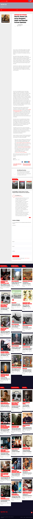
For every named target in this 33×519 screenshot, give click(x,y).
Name (13, 241)
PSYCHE (7, 474)
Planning (4, 474)
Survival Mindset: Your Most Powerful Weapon (5, 501)
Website (13, 251)
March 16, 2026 (3, 334)
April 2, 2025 (25, 329)
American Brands (3, 374)
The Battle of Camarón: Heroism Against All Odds (26, 284)
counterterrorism (17, 111)
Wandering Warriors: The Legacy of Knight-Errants (27, 371)
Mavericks (24, 426)
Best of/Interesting (14, 426)
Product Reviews (3, 306)
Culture (2, 425)
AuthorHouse (18, 152)
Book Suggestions (14, 367)
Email (13, 246)
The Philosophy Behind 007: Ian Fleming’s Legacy (26, 406)
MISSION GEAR (7, 375)
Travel (6, 306)
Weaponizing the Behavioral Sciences (5, 476)
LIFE (5, 425)
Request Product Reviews (29, 517)
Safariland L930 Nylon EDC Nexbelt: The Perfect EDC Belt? (5, 355)
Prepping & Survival (14, 472)
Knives (4, 375)
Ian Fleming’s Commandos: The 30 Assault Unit (27, 328)
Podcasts (6, 426)
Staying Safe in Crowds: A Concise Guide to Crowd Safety (16, 451)
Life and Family (2, 426)
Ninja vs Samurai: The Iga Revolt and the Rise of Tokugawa (27, 429)
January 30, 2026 (3, 432)
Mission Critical (6, 328)
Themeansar (2, 517)
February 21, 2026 (4, 380)
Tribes (31, 325)
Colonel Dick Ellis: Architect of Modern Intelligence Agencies (27, 451)
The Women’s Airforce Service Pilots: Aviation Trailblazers (27, 349)
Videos (8, 426)
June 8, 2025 (14, 476)
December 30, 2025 (15, 431)
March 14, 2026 (14, 328)
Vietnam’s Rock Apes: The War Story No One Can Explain (16, 430)
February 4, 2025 (26, 372)
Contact (24, 517)
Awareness (2, 473)
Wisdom (29, 470)
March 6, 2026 (14, 371)
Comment (14, 225)
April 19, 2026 (14, 285)
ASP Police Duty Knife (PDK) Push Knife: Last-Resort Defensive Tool (5, 333)
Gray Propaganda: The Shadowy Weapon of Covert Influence (5, 479)
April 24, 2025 (25, 285)
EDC (3, 328)
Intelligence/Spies (22, 181)
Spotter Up (4, 4)
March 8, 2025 (25, 474)
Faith (4, 425)
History (14, 181)
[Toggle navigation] (17, 10)
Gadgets (2, 375)
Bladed (1, 328)
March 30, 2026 (3, 287)
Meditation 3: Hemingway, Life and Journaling (27, 495)
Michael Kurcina (22, 170)
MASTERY (2, 474)
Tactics (2, 475)
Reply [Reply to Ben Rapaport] (29, 217)
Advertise (21, 517)
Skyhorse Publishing (19, 142)
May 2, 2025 (25, 430)
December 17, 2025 (4, 480)
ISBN (23, 142)
